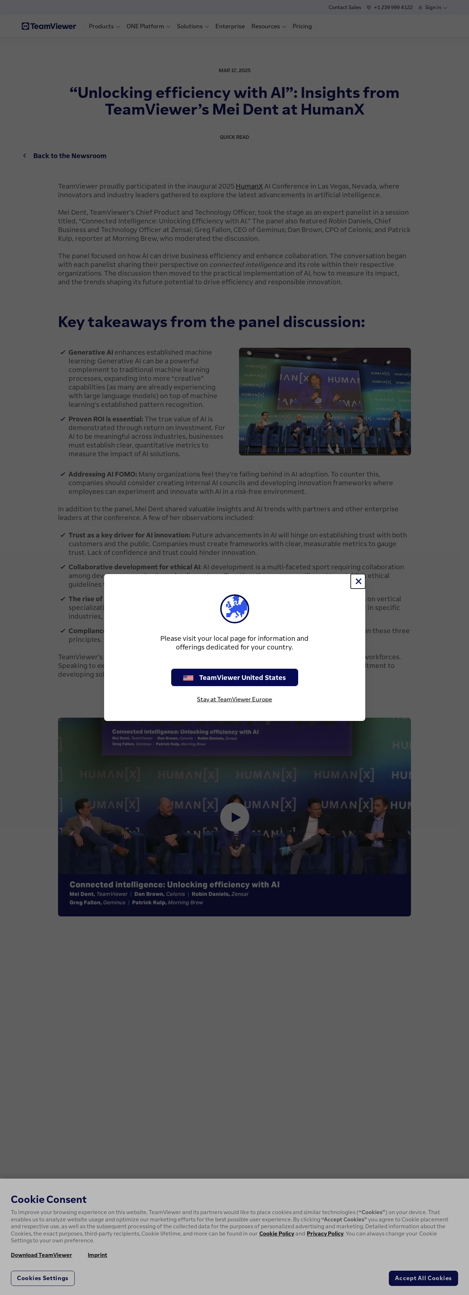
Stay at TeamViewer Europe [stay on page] (234, 699)
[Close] (358, 581)
